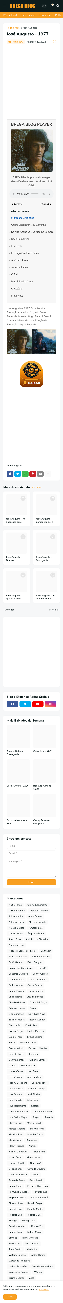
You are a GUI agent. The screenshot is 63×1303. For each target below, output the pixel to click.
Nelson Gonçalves (18, 1151)
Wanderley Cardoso (19, 1272)
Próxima (53, 609)
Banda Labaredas (18, 956)
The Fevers (14, 1243)
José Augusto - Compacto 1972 (44, 520)
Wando (38, 1272)
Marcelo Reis (15, 1123)
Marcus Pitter (37, 1128)
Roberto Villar (34, 1214)
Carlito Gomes (40, 973)
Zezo (31, 1278)
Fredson (33, 1054)
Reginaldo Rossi (17, 1197)
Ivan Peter (33, 1071)
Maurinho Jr (15, 1140)
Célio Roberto (36, 991)
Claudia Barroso (35, 996)
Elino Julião (14, 1025)
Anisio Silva (15, 939)
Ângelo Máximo (35, 933)
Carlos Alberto (16, 979)
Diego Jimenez (16, 1014)
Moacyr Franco (16, 1146)
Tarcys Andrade (30, 1237)
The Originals (32, 1243)
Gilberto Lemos (37, 1059)
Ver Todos (36, 487)
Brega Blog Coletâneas (21, 968)
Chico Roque (15, 996)
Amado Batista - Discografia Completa (16, 753)
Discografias (45, 15)
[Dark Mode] (44, 6)
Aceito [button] (10, 1296)
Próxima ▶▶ (46, 204)
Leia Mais (44, 1289)
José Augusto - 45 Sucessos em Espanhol (16, 520)
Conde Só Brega (38, 1002)
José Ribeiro (33, 1094)
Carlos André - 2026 (18, 785)
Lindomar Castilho (42, 1111)
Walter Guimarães (18, 1266)
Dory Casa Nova (36, 1014)
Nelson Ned (38, 1151)
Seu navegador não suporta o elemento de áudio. (31, 193)
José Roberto (15, 1100)
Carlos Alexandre (38, 979)
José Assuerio (39, 1082)
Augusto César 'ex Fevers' (22, 950)
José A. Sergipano (18, 1082)
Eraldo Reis (31, 1025)
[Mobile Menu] (5, 6)
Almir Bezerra (35, 916)
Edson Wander (37, 1019)
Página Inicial (10, 15)
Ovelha (35, 1174)
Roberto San (15, 1214)
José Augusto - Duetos (14, 559)
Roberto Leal (15, 1209)
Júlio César (32, 1100)
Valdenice (32, 1249)
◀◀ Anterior (17, 204)
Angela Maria (16, 933)
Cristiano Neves (17, 1008)
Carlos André (16, 985)
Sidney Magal (34, 1232)
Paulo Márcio (36, 1180)
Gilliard (12, 1065)
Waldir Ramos (38, 1255)
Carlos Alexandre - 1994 (17, 822)
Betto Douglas (35, 962)
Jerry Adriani (15, 1077)
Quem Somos (28, 15)
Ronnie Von (37, 1226)
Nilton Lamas (33, 1157)
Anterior (9, 609)
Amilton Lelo (36, 927)
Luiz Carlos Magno (18, 1117)
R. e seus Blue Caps (37, 1186)
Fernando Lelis (28, 1042)
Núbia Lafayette (17, 1163)
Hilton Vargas (28, 1065)
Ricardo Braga (34, 1203)
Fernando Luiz (16, 1048)
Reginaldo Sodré (39, 1197)
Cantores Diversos (18, 973)
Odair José (35, 1163)
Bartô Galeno (16, 962)
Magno (36, 1117)
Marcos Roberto (17, 1128)
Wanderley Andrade (42, 1266)
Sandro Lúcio (16, 1232)
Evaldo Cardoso (35, 1031)
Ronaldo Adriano (17, 1226)
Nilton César (15, 1157)
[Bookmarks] (51, 6)
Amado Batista (16, 927)
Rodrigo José (28, 1220)
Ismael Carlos (16, 1071)
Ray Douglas (40, 1191)
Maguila (49, 1117)
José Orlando (16, 1094)
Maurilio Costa (35, 1134)
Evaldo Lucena (34, 1037)
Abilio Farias (15, 905)
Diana (33, 1008)
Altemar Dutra (16, 922)
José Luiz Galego (36, 1088)
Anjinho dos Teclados (37, 939)
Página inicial (13, 28)
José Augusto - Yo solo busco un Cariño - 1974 (45, 597)
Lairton (35, 1105)
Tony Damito (15, 1249)
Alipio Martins (16, 916)
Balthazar (46, 950)
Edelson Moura (17, 1019)
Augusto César (16, 945)
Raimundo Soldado (19, 1191)
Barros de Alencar (41, 956)
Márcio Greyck (34, 1123)
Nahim (32, 1146)
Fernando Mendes (37, 1048)
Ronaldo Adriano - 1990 (43, 787)
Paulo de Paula (17, 1180)
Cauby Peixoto (16, 991)
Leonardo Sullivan (18, 1111)
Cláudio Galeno (17, 1002)
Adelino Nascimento (37, 905)
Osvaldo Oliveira (36, 1169)
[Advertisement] (31, 80)
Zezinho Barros (16, 1278)
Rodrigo (13, 1220)
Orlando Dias (16, 1169)
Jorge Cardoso (34, 1077)
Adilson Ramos (17, 910)
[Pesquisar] (58, 6)
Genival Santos (17, 1059)
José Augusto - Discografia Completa (44, 559)
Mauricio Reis (16, 1134)
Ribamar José (16, 1203)
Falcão (12, 1042)
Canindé (41, 968)
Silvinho (13, 1237)
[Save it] (54, 42)
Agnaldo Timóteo (39, 910)
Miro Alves (31, 1140)
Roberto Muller (35, 1209)
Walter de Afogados (19, 1260)
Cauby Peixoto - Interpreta (41, 822)
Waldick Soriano (17, 1255)
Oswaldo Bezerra (18, 1174)
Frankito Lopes (16, 1054)
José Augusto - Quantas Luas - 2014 (14, 597)
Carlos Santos (34, 985)
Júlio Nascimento (17, 1105)
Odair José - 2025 (42, 751)
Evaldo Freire (15, 1037)
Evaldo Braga (16, 1031)
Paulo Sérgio (15, 1186)
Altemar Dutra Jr (37, 922)
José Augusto (30, 28)
